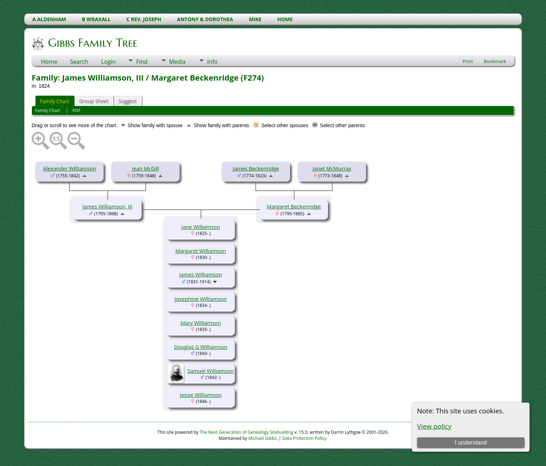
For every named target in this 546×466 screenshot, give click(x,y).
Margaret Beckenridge (294, 206)
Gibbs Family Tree (92, 42)
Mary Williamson (200, 322)
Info (212, 62)
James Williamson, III (107, 206)
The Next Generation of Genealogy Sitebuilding (247, 432)
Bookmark (495, 61)
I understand (471, 442)
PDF (76, 110)
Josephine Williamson (201, 298)
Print (467, 61)
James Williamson (200, 274)
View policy (434, 426)
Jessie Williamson (201, 394)
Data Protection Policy (304, 438)
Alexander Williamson (69, 168)
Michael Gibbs (262, 438)
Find (142, 62)
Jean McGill (145, 168)
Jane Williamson (200, 226)
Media (177, 62)
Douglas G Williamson (200, 346)
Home (49, 62)
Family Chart (54, 101)
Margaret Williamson (200, 250)
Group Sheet (94, 101)
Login (108, 62)
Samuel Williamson (210, 370)
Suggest (128, 101)
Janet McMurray (332, 168)
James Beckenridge (256, 168)
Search (79, 62)
